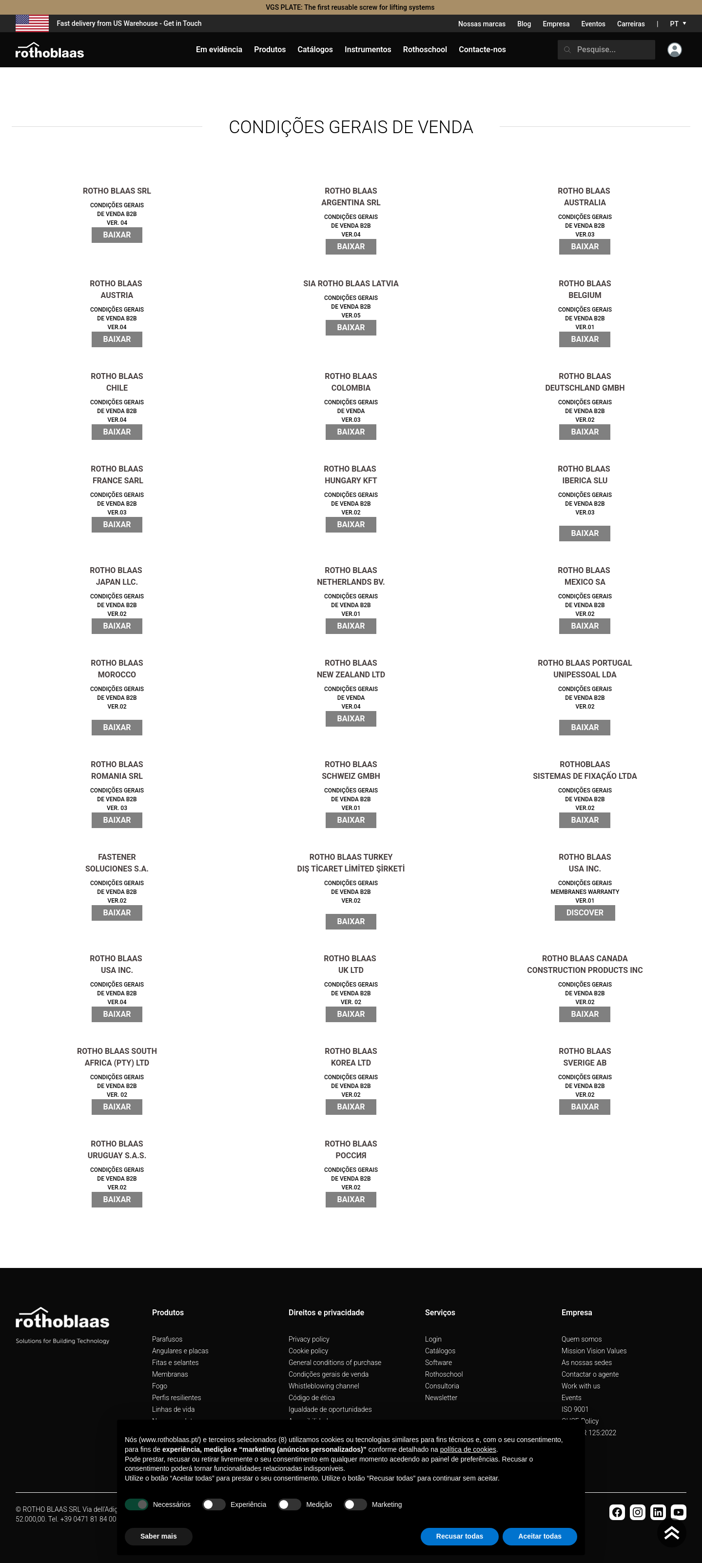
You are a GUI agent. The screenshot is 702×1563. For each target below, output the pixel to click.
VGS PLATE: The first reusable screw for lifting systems (351, 7)
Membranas (170, 1374)
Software (438, 1362)
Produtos (270, 49)
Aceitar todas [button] (540, 1536)
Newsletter (441, 1398)
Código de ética (312, 1398)
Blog (524, 24)
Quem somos (582, 1339)
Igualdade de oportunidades (330, 1409)
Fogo (159, 1386)
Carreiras (631, 24)
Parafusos (167, 1339)
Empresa (556, 24)
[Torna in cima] (671, 1532)
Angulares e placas (180, 1351)
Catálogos (440, 1351)
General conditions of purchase (335, 1362)
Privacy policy (309, 1339)
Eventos (594, 24)
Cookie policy (308, 1351)
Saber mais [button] (158, 1536)
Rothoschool (444, 1374)
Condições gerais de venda (329, 1374)
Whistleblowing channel (324, 1386)
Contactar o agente (590, 1374)
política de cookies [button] (468, 1449)
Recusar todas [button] (459, 1536)
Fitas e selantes (175, 1362)
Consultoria (442, 1386)
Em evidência (219, 49)
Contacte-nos (482, 49)
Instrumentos (368, 49)
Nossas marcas (482, 24)
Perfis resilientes (176, 1398)
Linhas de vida (173, 1409)
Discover (585, 912)
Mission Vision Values (594, 1351)
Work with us (581, 1386)
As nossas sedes (587, 1362)
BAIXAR (117, 234)
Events (572, 1398)
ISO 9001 (575, 1409)
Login (433, 1339)
